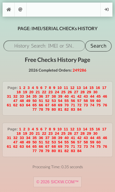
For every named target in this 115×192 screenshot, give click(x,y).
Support (20, 9)
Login (107, 9)
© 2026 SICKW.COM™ (57, 182)
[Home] (8, 9)
